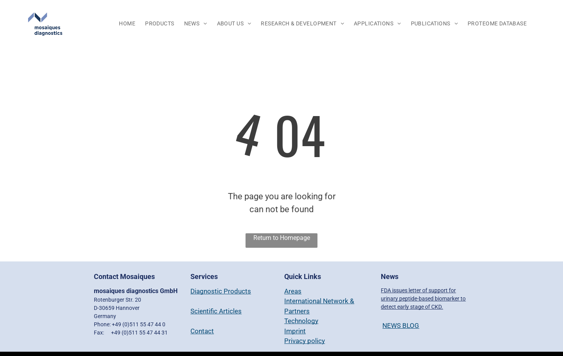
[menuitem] (128, 24)
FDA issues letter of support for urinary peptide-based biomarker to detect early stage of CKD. (423, 298)
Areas (292, 291)
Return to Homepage (281, 238)
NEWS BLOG (400, 325)
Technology (301, 321)
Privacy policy (304, 341)
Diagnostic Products (220, 291)
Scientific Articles (216, 311)
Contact (202, 331)
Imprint (295, 331)
